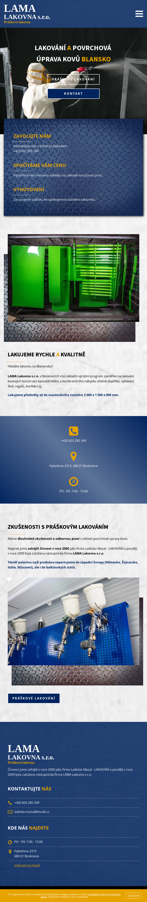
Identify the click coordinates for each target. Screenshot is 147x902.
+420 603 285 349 (26, 151)
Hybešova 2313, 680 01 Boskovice (73, 466)
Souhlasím (134, 895)
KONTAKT (73, 93)
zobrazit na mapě (27, 865)
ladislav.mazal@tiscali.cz (32, 812)
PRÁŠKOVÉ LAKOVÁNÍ (73, 79)
